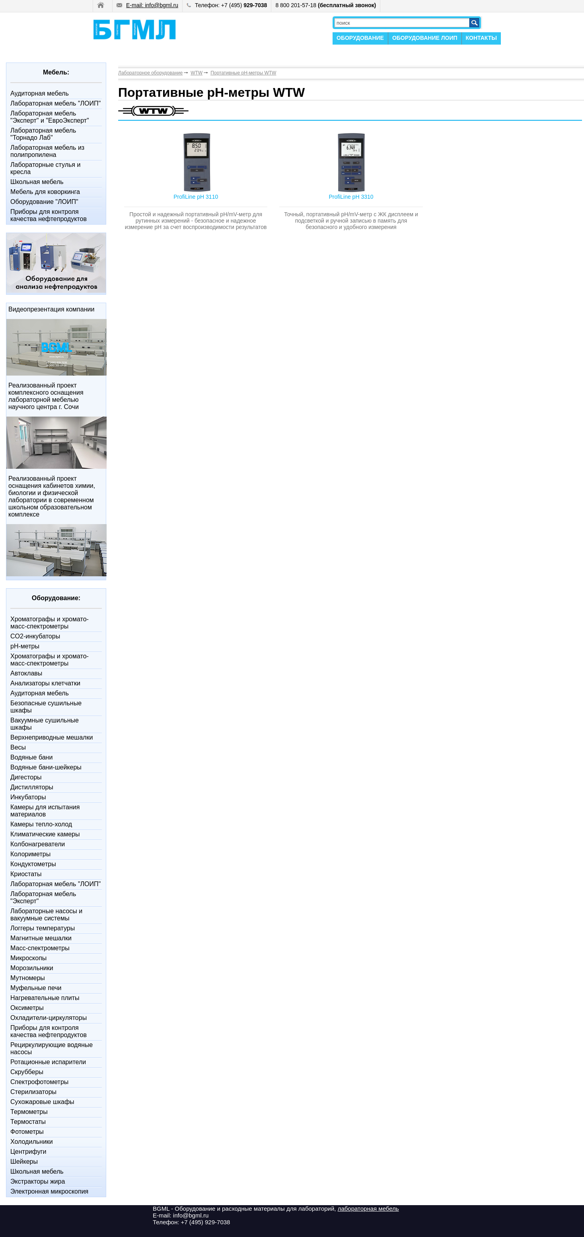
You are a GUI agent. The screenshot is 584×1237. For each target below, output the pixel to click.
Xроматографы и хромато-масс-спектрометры (49, 623)
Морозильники (31, 968)
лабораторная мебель (368, 1208)
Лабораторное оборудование (150, 73)
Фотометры (27, 1131)
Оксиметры (27, 1007)
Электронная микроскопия (49, 1191)
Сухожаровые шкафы (42, 1101)
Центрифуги (28, 1151)
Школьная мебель (37, 181)
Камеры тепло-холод (41, 824)
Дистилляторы (31, 787)
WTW (196, 73)
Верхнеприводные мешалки (51, 737)
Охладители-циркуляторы (48, 1017)
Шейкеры (24, 1161)
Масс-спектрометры (40, 948)
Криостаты (26, 874)
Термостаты (28, 1121)
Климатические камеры (45, 834)
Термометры (29, 1111)
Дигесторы (26, 777)
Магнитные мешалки (41, 938)
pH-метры (24, 646)
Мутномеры (27, 978)
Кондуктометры (33, 864)
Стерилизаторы (33, 1091)
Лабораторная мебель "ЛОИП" (55, 103)
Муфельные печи (36, 988)
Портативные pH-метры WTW (243, 73)
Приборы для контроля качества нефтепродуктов (48, 215)
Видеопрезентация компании (51, 309)
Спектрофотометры (39, 1081)
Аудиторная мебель (39, 93)
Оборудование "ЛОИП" (44, 201)
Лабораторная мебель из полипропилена (47, 151)
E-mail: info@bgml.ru (147, 5)
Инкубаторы (28, 797)
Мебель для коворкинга (45, 191)
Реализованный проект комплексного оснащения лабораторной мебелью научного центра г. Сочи (46, 396)
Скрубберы (26, 1072)
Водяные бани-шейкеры (46, 767)
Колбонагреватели (37, 844)
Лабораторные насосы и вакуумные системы (46, 915)
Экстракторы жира (37, 1181)
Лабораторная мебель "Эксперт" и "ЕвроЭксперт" (49, 117)
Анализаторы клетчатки (45, 683)
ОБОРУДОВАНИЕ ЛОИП (424, 38)
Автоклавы (26, 673)
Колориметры (30, 854)
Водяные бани (31, 757)
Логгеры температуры (42, 928)
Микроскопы (28, 958)
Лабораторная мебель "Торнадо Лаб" (43, 134)
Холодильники (31, 1141)
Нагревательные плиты (45, 997)
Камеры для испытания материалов (45, 811)
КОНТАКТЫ (481, 38)
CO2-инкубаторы (35, 636)
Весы (18, 747)
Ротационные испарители (48, 1062)
